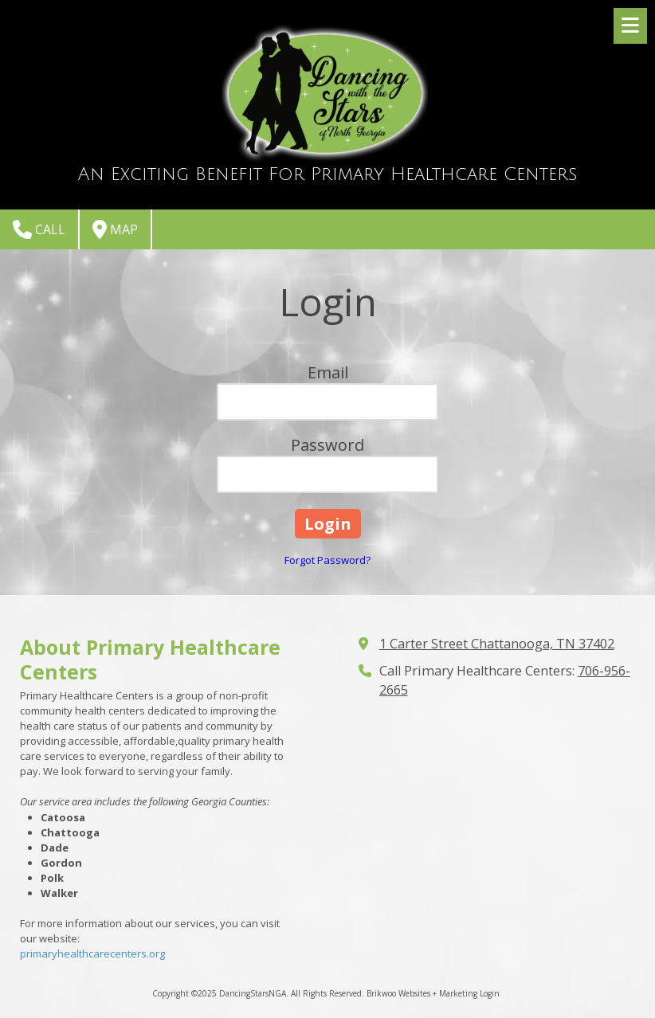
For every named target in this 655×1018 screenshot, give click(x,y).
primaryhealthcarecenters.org (92, 953)
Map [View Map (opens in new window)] (115, 229)
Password (327, 445)
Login (490, 993)
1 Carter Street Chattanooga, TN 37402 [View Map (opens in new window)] (496, 643)
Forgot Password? (327, 560)
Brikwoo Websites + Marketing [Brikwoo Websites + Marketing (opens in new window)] (422, 993)
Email (328, 372)
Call (39, 229)
